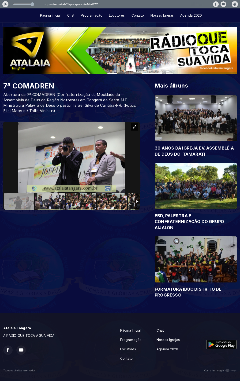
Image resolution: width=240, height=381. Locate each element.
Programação (91, 15)
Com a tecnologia (220, 370)
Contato (137, 15)
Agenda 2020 (191, 15)
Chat (71, 15)
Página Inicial (50, 15)
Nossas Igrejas (162, 15)
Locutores (117, 15)
